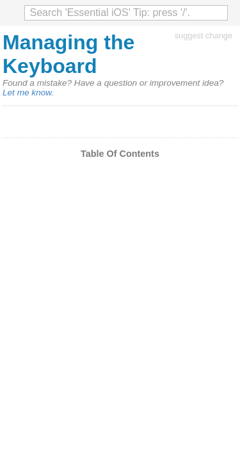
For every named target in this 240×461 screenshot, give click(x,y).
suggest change (203, 35)
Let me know (27, 92)
